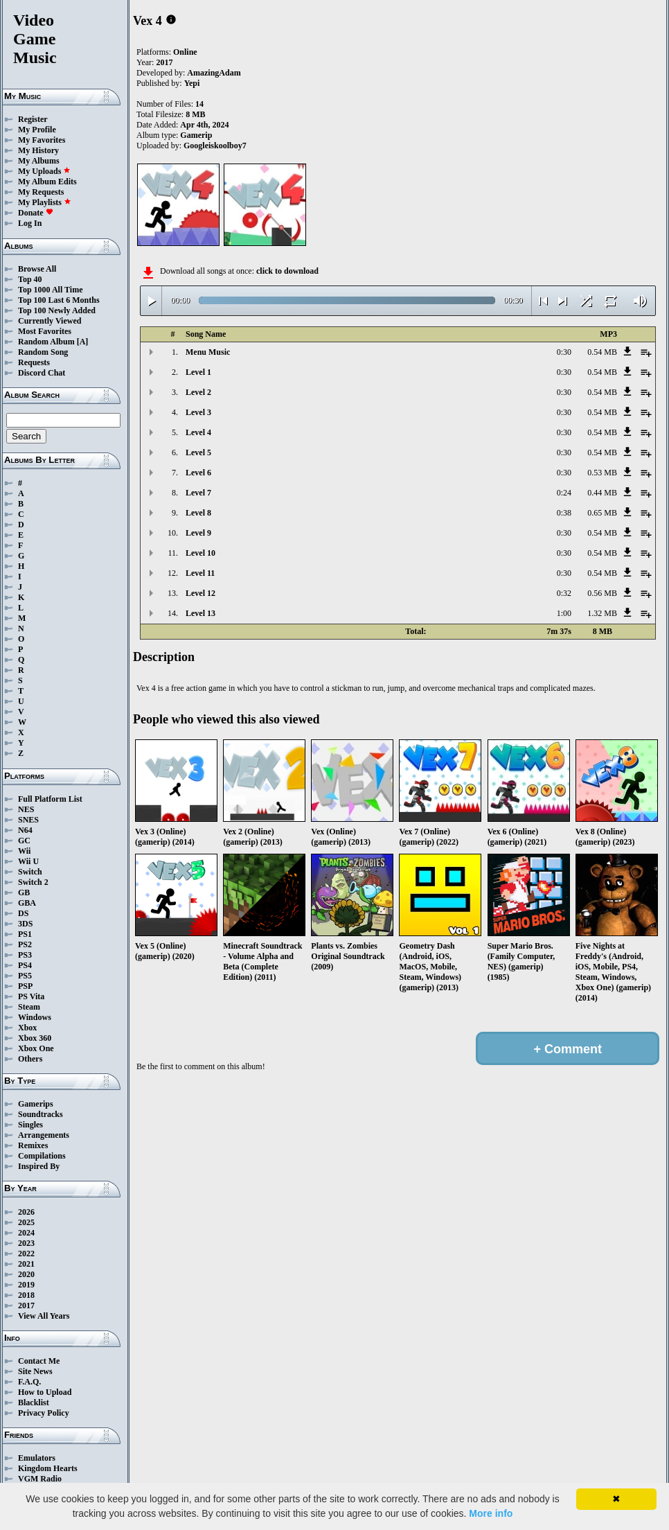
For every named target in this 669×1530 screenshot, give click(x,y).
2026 (26, 1212)
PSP (25, 986)
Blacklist (33, 1402)
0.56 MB (602, 593)
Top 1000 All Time (50, 289)
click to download (287, 271)
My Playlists (44, 202)
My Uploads (44, 171)
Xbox (27, 1027)
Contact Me (39, 1361)
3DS (25, 924)
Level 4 (198, 432)
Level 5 (198, 452)
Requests (34, 362)
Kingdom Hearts (48, 1468)
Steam (29, 1007)
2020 (26, 1274)
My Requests (41, 192)
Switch (30, 872)
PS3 (25, 955)
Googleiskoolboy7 (215, 145)
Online (185, 52)
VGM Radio (40, 1479)
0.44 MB (602, 493)
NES (26, 809)
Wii (24, 851)
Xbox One (36, 1048)
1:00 (564, 613)
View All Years (43, 1316)
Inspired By (39, 1166)
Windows (34, 1017)
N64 (25, 830)
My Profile (37, 129)
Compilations (42, 1156)
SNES (28, 820)
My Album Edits (47, 181)
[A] (83, 341)
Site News (35, 1371)
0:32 (564, 593)
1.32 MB (602, 613)
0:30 (564, 352)
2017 (26, 1305)
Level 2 (198, 392)
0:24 (564, 493)
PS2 (25, 944)
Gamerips (35, 1104)
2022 (26, 1253)
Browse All (37, 269)
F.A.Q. (29, 1382)
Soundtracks (40, 1114)
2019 (26, 1285)
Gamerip (196, 135)
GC (24, 840)
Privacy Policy (43, 1413)
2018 (26, 1295)
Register (33, 119)
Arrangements (43, 1135)
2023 (26, 1243)
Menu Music (208, 352)
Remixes (33, 1145)
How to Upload (44, 1392)
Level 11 (200, 573)
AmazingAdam (213, 73)
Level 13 (200, 613)
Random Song (43, 352)
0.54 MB (602, 352)
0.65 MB (602, 513)
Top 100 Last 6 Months (59, 300)
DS (23, 913)
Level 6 (198, 472)
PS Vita (31, 996)
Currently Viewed (49, 321)
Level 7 (198, 493)
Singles (30, 1124)
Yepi (192, 83)
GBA (27, 903)
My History (38, 150)
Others (30, 1059)
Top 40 (30, 279)
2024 (26, 1233)
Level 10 (200, 553)
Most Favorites (44, 331)
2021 (26, 1264)
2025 (26, 1222)
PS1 (25, 934)
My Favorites (41, 140)
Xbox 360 (34, 1038)
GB (24, 892)
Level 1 (198, 372)
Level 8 (198, 513)
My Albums (39, 161)
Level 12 (200, 593)
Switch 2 (33, 882)
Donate (35, 213)
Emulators (36, 1458)
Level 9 (198, 533)
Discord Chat (41, 373)
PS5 (25, 976)
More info (490, 1513)
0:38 (564, 513)
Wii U (28, 861)
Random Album (46, 341)
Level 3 (198, 412)
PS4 (25, 965)
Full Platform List (50, 799)
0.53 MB (602, 472)
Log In (30, 223)
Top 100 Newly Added (57, 310)
